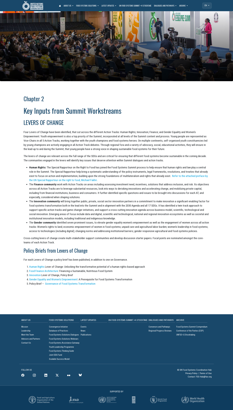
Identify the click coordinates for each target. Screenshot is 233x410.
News (83, 331)
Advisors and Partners (30, 339)
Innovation (35, 275)
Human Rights (36, 266)
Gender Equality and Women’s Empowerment (53, 279)
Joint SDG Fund (55, 355)
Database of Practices (58, 331)
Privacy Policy (191, 373)
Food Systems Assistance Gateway (64, 343)
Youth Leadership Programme (61, 347)
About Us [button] (68, 5)
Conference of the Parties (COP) (190, 331)
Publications (86, 335)
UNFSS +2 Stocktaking (185, 335)
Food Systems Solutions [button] (86, 5)
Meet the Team (27, 335)
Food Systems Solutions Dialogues (64, 335)
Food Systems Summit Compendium (191, 327)
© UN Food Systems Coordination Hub (194, 370)
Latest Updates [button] (108, 5)
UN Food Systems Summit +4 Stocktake (135, 5)
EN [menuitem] (206, 5)
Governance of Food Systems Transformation (70, 283)
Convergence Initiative (58, 327)
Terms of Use (206, 373)
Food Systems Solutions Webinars (63, 339)
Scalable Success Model (59, 359)
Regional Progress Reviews (160, 331)
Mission (24, 327)
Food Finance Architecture (43, 271)
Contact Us (26, 343)
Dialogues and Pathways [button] (164, 5)
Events (83, 327)
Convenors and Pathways (159, 327)
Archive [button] (182, 5)
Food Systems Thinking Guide (61, 351)
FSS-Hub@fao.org (204, 376)
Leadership (25, 331)
